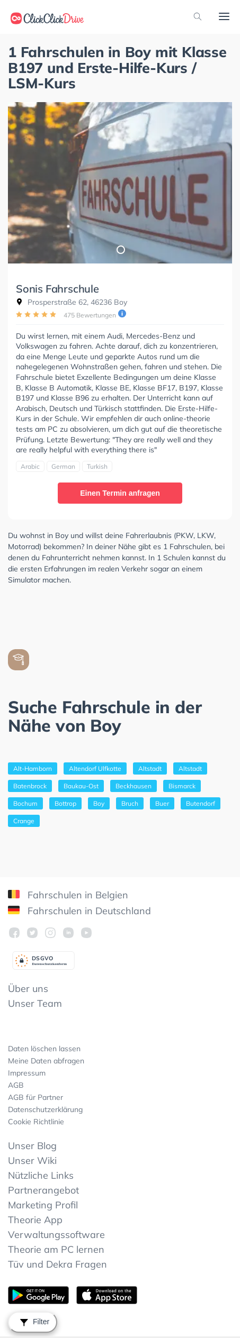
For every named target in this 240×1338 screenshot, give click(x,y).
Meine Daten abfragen (46, 1061)
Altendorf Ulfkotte (95, 768)
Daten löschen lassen (44, 1048)
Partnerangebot (43, 1190)
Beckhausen (133, 786)
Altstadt (150, 768)
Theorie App (35, 1220)
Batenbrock (30, 786)
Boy (98, 803)
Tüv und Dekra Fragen (57, 1264)
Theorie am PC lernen (56, 1249)
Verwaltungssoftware (56, 1234)
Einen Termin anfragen (120, 493)
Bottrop (65, 803)
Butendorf (200, 803)
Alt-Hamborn (32, 768)
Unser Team (35, 1003)
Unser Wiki (32, 1160)
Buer (162, 803)
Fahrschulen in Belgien (68, 895)
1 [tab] (120, 249)
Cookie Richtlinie (36, 1121)
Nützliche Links (41, 1175)
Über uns (28, 988)
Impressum (27, 1073)
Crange (23, 821)
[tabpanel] (120, 182)
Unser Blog (32, 1146)
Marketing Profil (43, 1205)
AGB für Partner (35, 1097)
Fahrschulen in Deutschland (79, 911)
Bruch (129, 803)
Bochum (25, 803)
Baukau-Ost (81, 786)
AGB (16, 1085)
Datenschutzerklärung (45, 1109)
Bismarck (181, 786)
